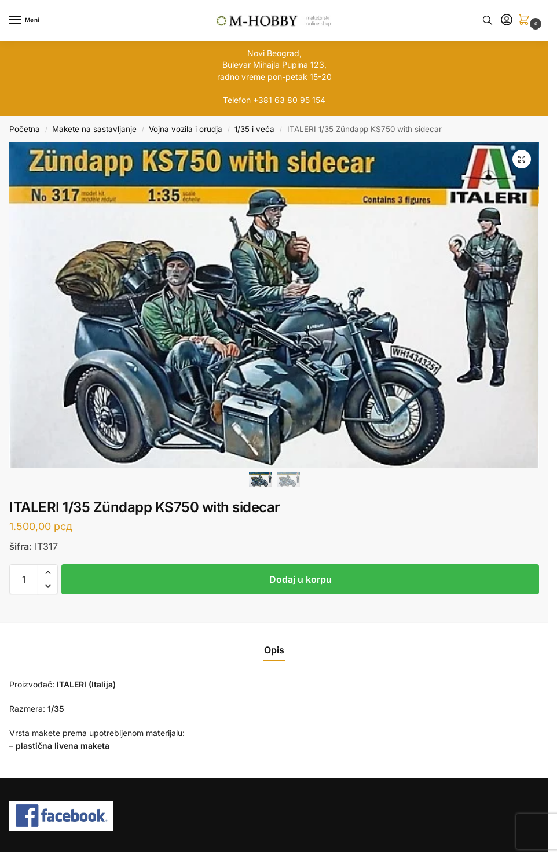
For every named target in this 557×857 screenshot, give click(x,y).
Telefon (237, 100)
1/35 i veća (254, 129)
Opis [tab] (274, 650)
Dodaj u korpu (300, 579)
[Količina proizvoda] (23, 579)
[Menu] (26, 20)
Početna (24, 129)
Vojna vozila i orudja (185, 129)
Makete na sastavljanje (94, 129)
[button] (526, 20)
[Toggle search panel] (487, 20)
